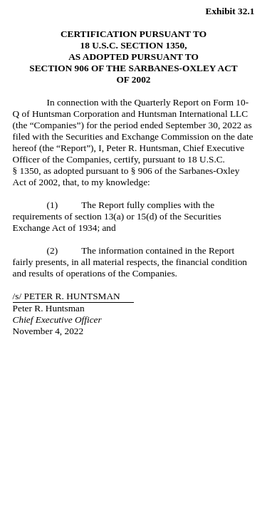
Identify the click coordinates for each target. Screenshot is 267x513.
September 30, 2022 (203, 125)
